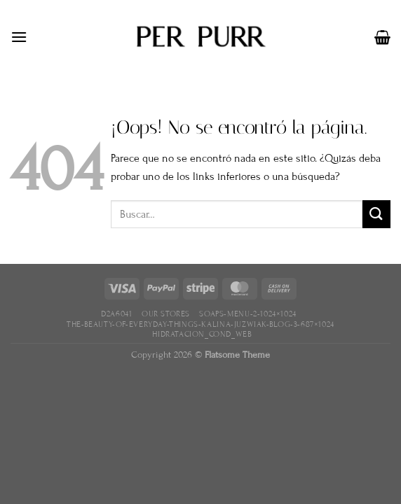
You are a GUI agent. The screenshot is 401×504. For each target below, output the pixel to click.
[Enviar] (376, 213)
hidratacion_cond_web (202, 334)
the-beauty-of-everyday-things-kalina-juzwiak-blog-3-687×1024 (200, 324)
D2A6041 (116, 313)
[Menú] (19, 37)
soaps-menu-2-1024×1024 (247, 313)
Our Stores (166, 313)
